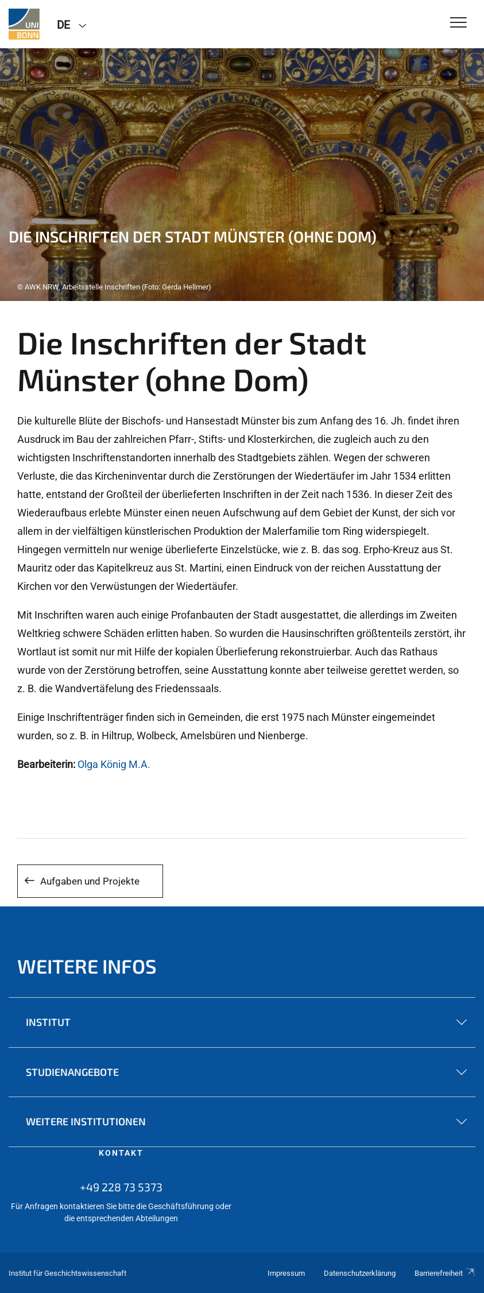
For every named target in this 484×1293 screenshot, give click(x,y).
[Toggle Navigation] (458, 23)
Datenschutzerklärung (360, 1273)
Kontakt (121, 1152)
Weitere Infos (87, 966)
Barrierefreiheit (445, 1273)
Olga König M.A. (114, 764)
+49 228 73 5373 (121, 1187)
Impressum (286, 1273)
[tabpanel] (242, 174)
